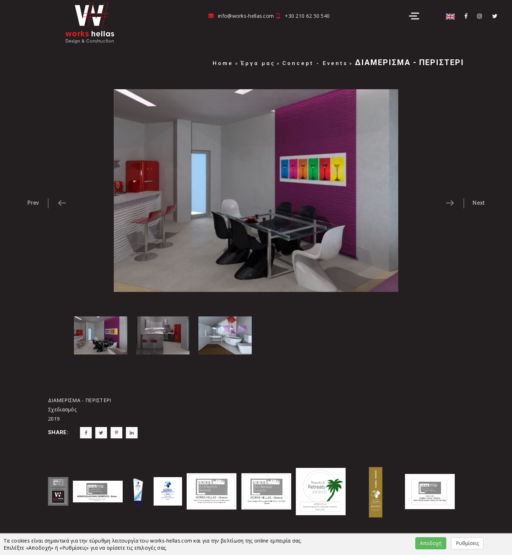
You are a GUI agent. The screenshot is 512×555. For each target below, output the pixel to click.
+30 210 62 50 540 (307, 15)
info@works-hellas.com (246, 15)
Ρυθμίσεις (467, 543)
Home (223, 63)
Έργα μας (258, 63)
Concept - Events (315, 63)
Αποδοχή (431, 543)
